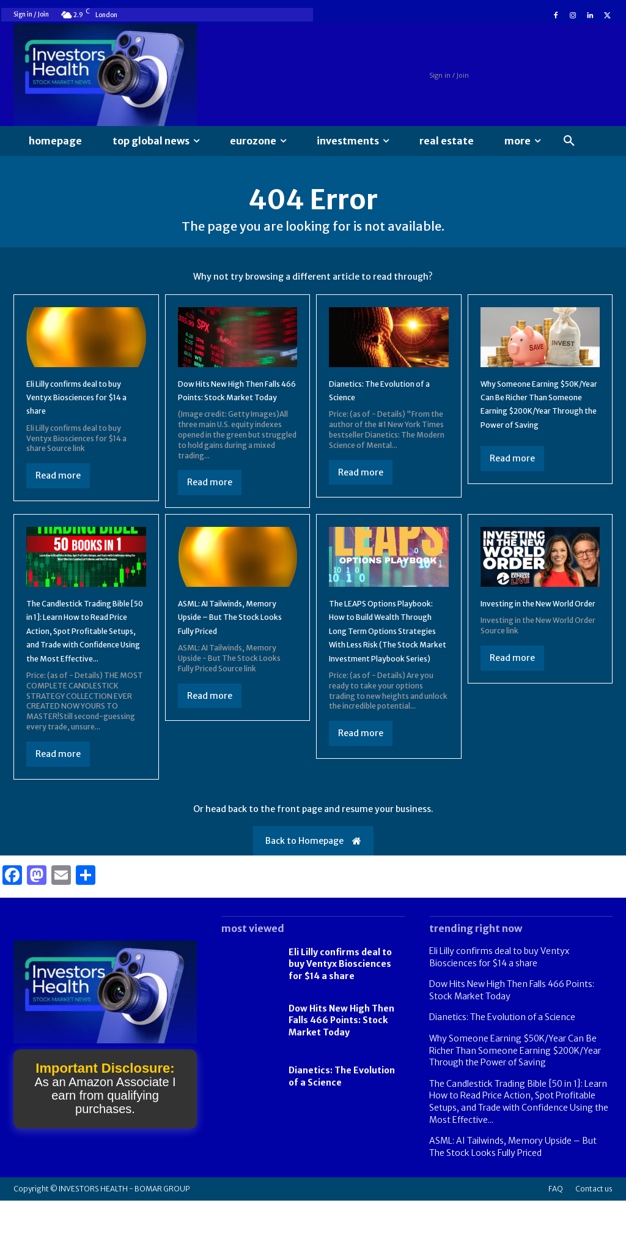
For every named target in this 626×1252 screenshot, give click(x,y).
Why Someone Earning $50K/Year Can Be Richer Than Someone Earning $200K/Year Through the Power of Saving (539, 420)
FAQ (555, 1240)
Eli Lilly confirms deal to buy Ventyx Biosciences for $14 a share (80, 407)
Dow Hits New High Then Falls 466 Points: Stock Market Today (234, 407)
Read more (58, 485)
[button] (569, 141)
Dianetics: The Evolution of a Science (502, 1068)
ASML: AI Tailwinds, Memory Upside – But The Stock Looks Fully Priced (228, 646)
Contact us (594, 1240)
